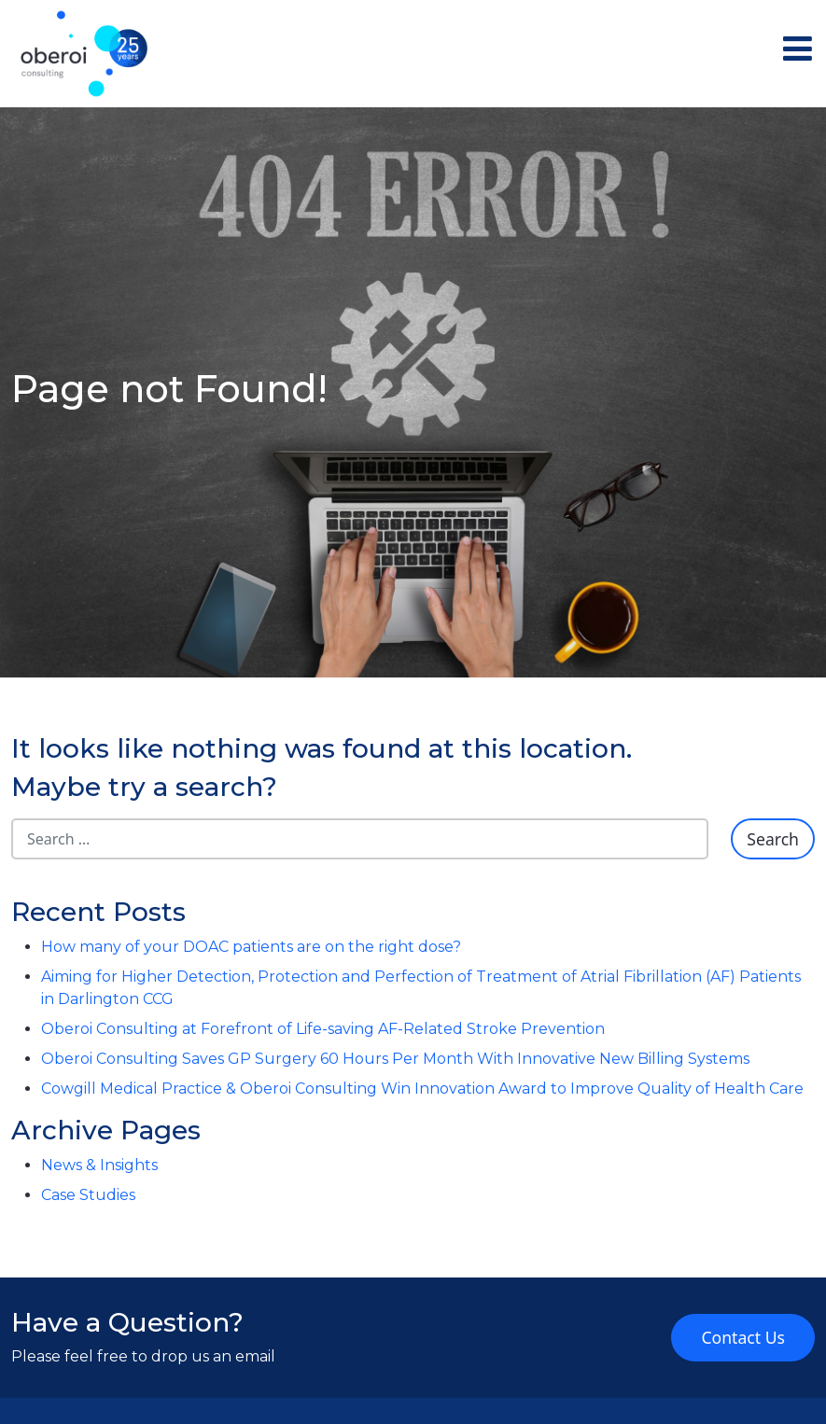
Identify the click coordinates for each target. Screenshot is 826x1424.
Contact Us (743, 1337)
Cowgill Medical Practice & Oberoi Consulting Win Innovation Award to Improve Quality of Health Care (422, 1088)
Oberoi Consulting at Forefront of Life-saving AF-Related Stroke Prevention (323, 1029)
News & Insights (99, 1165)
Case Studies (88, 1195)
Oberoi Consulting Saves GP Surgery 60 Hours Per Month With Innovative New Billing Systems (395, 1059)
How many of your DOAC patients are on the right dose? (251, 947)
